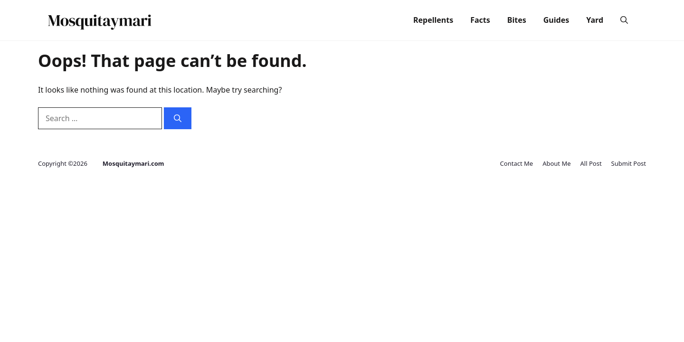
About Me (556, 163)
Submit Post (628, 163)
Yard (594, 20)
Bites (516, 20)
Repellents (433, 20)
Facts (480, 20)
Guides (556, 20)
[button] (624, 20)
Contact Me (516, 163)
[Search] (177, 118)
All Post (591, 163)
